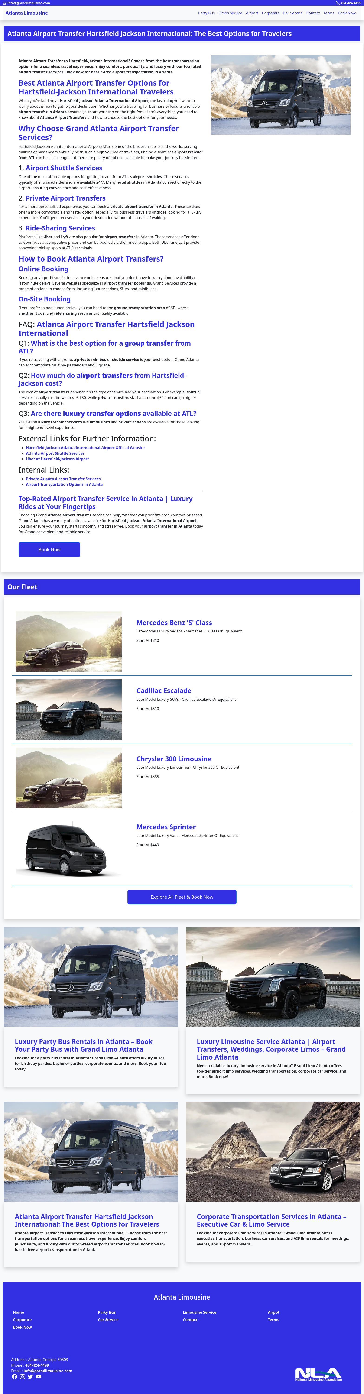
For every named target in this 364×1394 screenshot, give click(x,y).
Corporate (271, 13)
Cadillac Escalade (164, 690)
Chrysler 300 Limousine (173, 758)
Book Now (347, 13)
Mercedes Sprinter (166, 826)
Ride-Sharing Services (60, 228)
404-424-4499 (37, 1365)
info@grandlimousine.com (48, 1370)
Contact (313, 13)
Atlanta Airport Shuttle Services (55, 453)
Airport (252, 13)
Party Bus (206, 13)
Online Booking (43, 268)
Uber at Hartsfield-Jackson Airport (57, 458)
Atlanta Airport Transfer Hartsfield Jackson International (107, 328)
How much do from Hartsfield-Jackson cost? (102, 379)
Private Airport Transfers (66, 198)
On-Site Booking (45, 299)
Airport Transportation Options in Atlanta (64, 484)
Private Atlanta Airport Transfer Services (63, 478)
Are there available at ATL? (114, 413)
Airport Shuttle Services (64, 167)
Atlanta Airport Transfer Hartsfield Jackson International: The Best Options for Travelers (149, 33)
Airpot (274, 1312)
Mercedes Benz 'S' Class (174, 622)
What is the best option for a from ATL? (105, 347)
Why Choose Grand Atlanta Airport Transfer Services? (99, 132)
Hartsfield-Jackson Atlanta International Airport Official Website (85, 447)
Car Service (292, 13)
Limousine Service (199, 1312)
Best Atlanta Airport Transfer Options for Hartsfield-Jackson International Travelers (96, 87)
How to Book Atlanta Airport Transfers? (91, 259)
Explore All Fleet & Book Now (182, 897)
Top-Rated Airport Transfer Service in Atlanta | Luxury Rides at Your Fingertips (106, 502)
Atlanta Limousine (27, 13)
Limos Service (230, 13)
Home (18, 1312)
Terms (328, 13)
